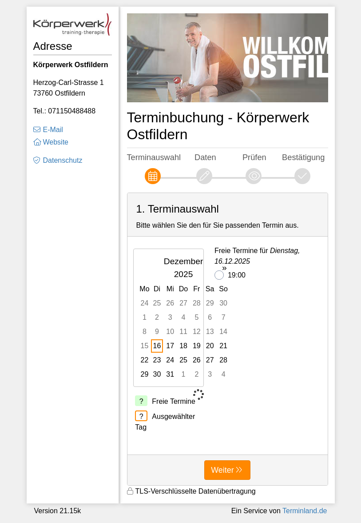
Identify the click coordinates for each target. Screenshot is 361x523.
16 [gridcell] (157, 346)
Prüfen (254, 157)
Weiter (222, 470)
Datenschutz (63, 160)
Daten (205, 157)
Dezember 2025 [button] (183, 268)
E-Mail (53, 129)
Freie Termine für (257, 256)
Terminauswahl (154, 157)
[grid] (184, 317)
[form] (227, 339)
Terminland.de (304, 511)
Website (56, 142)
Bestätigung (303, 157)
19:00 (230, 275)
